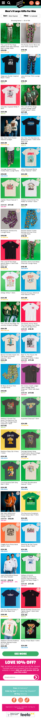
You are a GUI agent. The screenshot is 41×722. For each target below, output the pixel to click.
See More (20, 653)
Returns (20, 694)
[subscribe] (36, 677)
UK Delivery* (20, 688)
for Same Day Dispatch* (20, 690)
